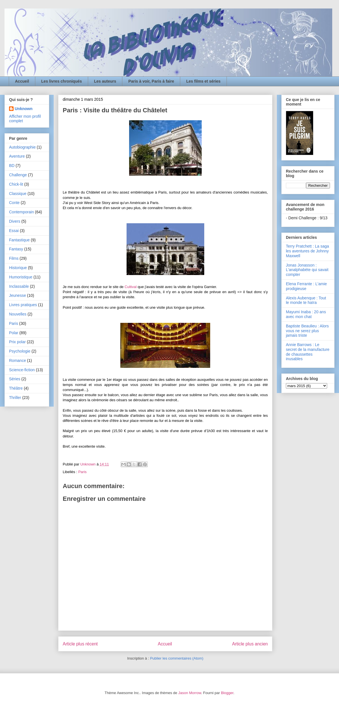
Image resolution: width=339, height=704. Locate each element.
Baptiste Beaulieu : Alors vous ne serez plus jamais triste (307, 331)
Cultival (131, 287)
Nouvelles (17, 314)
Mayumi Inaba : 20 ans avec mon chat (306, 314)
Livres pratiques (23, 304)
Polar (13, 332)
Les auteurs (105, 81)
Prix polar (17, 342)
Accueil (22, 81)
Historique (18, 267)
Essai (14, 230)
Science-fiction (22, 370)
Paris (82, 472)
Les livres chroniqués (61, 81)
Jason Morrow (189, 693)
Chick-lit (16, 184)
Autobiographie (22, 147)
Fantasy (16, 249)
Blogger (227, 693)
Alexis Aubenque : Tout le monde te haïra (306, 300)
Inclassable (19, 286)
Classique (17, 193)
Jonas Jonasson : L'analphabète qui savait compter (307, 270)
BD (11, 165)
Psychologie (20, 351)
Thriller (15, 397)
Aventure (17, 156)
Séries (14, 379)
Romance (17, 360)
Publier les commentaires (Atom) (176, 658)
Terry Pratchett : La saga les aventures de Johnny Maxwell (307, 251)
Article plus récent (80, 643)
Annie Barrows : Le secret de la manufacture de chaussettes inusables (307, 351)
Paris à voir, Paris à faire (151, 81)
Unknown (23, 108)
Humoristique (20, 277)
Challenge (18, 175)
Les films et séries (203, 81)
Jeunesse (17, 295)
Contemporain (21, 212)
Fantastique (19, 240)
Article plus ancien (250, 643)
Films (13, 258)
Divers (14, 221)
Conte (14, 202)
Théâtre (16, 388)
